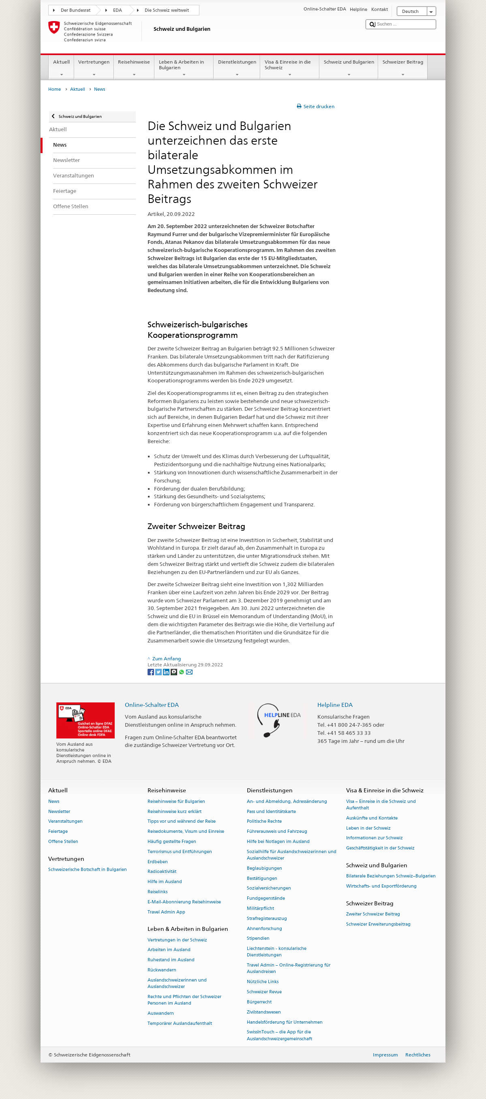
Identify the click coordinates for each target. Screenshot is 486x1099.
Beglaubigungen (264, 868)
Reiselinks (157, 891)
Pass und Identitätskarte (271, 811)
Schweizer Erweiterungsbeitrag (378, 924)
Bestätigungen (262, 878)
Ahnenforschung (264, 928)
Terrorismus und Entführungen (180, 851)
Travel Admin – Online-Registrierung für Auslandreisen (288, 969)
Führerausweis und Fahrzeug (277, 831)
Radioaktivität (162, 872)
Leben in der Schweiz (368, 828)
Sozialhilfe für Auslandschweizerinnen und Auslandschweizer (291, 855)
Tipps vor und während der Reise (182, 821)
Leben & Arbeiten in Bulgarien (184, 68)
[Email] (189, 671)
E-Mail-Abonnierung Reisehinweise (184, 902)
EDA (117, 10)
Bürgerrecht (259, 1002)
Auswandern (161, 1013)
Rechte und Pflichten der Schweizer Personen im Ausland (184, 1000)
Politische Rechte (264, 821)
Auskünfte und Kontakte (372, 818)
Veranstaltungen (65, 821)
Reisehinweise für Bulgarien (176, 801)
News (53, 801)
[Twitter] (159, 671)
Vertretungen (94, 68)
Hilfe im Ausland (165, 882)
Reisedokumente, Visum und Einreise (186, 831)
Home (54, 89)
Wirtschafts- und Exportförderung (381, 886)
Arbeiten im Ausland (169, 950)
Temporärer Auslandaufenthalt (180, 1023)
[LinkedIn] (167, 671)
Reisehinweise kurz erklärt (174, 811)
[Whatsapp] (182, 671)
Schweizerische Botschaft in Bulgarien (87, 869)
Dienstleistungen (237, 68)
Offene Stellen (63, 841)
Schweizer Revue (264, 991)
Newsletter (59, 811)
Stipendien (258, 938)
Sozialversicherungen (269, 888)
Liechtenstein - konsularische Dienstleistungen (276, 952)
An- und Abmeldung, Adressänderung (287, 801)
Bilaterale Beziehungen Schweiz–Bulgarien (391, 876)
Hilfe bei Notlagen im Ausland (278, 841)
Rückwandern (162, 970)
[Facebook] (151, 671)
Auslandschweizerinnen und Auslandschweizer (177, 983)
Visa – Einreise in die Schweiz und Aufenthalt (381, 805)
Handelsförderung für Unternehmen (285, 1022)
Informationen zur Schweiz (374, 838)
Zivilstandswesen (264, 1012)
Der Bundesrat (75, 10)
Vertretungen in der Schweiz (177, 940)
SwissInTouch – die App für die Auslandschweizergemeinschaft (279, 1035)
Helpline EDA (335, 704)
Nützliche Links (262, 982)
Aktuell (61, 68)
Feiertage (58, 831)
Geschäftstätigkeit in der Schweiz (380, 848)
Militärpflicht (260, 908)
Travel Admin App (166, 912)
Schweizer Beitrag (403, 68)
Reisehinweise (134, 68)
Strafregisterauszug (267, 918)
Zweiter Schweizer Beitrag (373, 914)
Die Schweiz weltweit (167, 10)
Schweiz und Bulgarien (349, 68)
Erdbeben (158, 861)
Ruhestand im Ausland (171, 960)
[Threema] (174, 671)
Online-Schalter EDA (152, 704)
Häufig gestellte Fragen (172, 841)
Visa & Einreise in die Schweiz (290, 68)
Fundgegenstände (266, 898)
